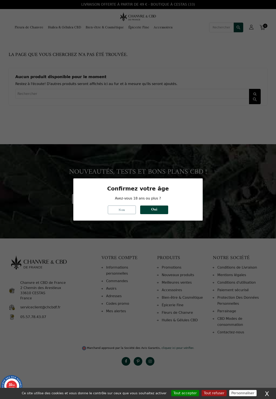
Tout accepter (185, 393)
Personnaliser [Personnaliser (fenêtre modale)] (242, 393)
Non (122, 210)
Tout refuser (214, 393)
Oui (154, 210)
